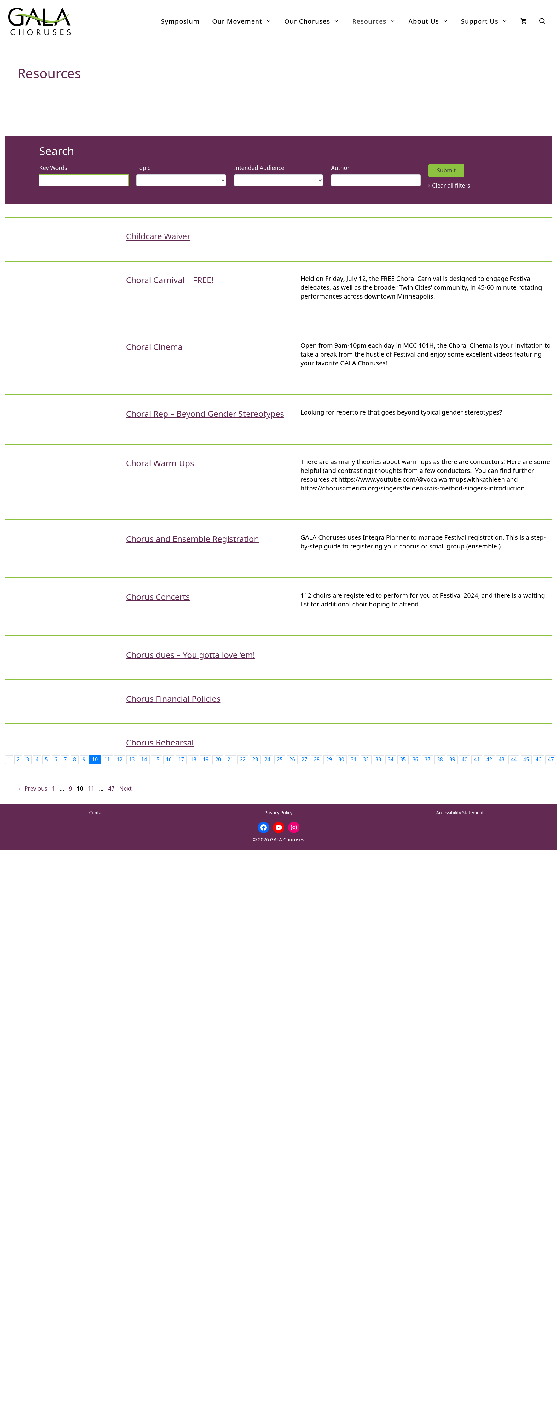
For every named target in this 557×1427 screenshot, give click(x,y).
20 (218, 759)
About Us (432, 21)
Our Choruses (315, 21)
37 (428, 759)
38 (440, 759)
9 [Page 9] (70, 788)
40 (465, 759)
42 (489, 759)
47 (551, 759)
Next (129, 788)
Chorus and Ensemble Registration (192, 538)
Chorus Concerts (158, 596)
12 (120, 759)
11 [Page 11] (92, 788)
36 (415, 759)
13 (132, 759)
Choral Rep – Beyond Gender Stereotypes (205, 413)
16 (169, 759)
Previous (32, 788)
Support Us (487, 21)
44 (514, 759)
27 (304, 759)
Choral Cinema (154, 346)
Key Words (53, 167)
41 (477, 759)
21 (231, 759)
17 (181, 759)
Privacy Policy (278, 812)
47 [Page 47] (112, 788)
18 (193, 759)
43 (502, 759)
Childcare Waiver (158, 236)
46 (539, 759)
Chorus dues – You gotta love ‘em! (190, 654)
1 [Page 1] (54, 788)
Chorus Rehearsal (160, 742)
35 (403, 759)
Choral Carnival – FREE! (170, 280)
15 (157, 759)
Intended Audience (259, 167)
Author (340, 167)
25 (280, 759)
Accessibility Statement (460, 812)
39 (452, 759)
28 (317, 759)
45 (526, 759)
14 (144, 759)
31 (354, 759)
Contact (97, 812)
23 (255, 759)
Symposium (180, 21)
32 (366, 759)
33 (378, 759)
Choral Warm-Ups (160, 463)
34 (391, 759)
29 (329, 759)
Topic (143, 167)
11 (107, 759)
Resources (377, 21)
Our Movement (245, 21)
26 (292, 759)
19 (206, 759)
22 (243, 759)
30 (342, 759)
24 (267, 759)
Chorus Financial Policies (173, 698)
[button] (542, 21)
